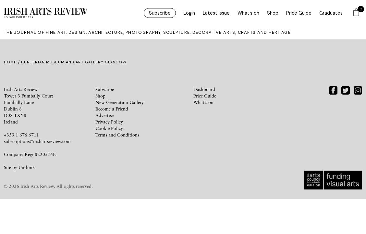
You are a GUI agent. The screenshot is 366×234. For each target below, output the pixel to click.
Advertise (104, 115)
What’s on (248, 13)
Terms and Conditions (117, 134)
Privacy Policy (109, 121)
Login (189, 13)
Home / (12, 62)
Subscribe (160, 13)
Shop (272, 13)
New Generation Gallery (119, 102)
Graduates (331, 13)
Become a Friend (111, 108)
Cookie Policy (109, 128)
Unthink (26, 167)
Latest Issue (216, 13)
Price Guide (298, 13)
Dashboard (204, 89)
